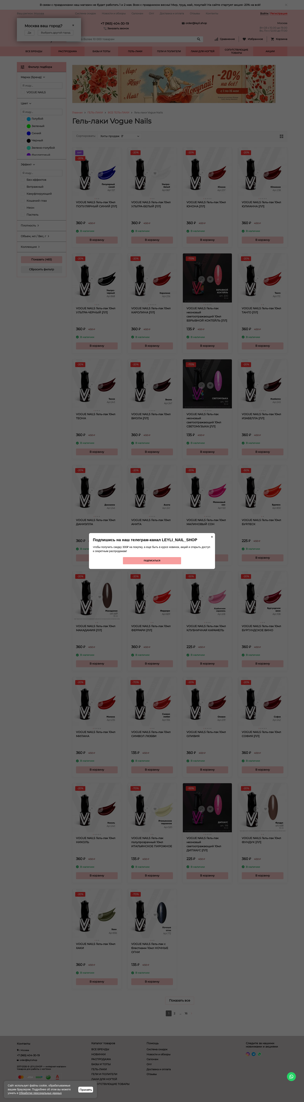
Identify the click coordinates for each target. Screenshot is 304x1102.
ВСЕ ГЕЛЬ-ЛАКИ (118, 112)
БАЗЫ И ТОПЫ (101, 51)
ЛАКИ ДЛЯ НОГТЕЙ (202, 51)
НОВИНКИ (98, 1054)
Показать (37, 259)
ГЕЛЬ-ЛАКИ (135, 51)
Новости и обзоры (114, 13)
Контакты (212, 13)
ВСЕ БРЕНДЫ (33, 51)
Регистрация (278, 13)
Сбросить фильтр (41, 269)
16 (186, 1013)
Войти (264, 13)
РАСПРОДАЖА (67, 51)
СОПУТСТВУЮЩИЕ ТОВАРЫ (236, 51)
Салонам (137, 13)
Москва (39, 13)
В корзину (97, 240)
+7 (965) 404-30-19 (115, 23)
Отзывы (195, 13)
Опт (151, 13)
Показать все (179, 1000)
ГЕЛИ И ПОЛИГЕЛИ (169, 51)
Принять (85, 1090)
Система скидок (85, 13)
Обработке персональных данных (40, 1093)
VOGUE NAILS (36, 92)
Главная (77, 112)
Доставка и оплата (172, 13)
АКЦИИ (270, 51)
